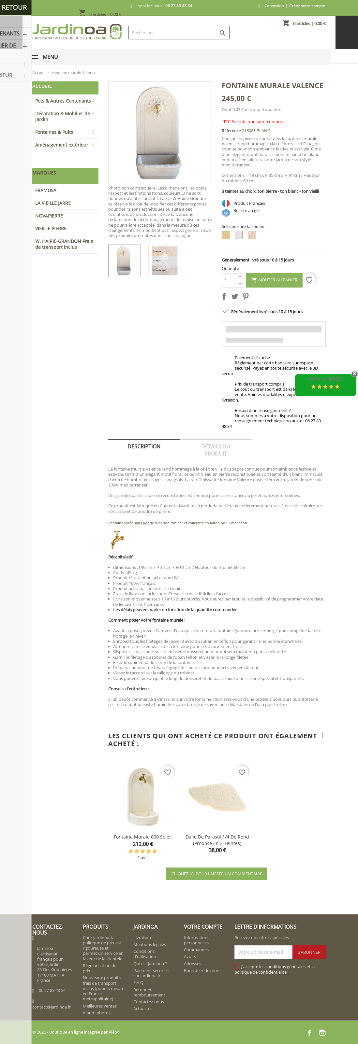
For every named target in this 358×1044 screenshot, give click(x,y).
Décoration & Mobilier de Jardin (62, 116)
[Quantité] (229, 280)
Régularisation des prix (100, 968)
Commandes (196, 949)
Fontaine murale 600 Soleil (143, 837)
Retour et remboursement (149, 992)
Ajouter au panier (274, 280)
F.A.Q (138, 982)
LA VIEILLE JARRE (53, 203)
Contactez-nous (148, 1002)
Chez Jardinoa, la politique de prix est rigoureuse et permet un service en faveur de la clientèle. (103, 948)
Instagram (322, 1032)
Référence (231, 130)
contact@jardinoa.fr (51, 1007)
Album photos (97, 1013)
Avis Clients (326, 379)
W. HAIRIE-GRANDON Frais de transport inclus (64, 244)
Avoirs (190, 956)
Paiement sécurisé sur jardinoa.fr (151, 973)
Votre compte (203, 926)
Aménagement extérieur (61, 145)
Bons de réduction (201, 970)
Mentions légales (149, 944)
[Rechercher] (179, 32)
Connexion (274, 5)
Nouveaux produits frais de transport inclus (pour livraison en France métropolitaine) (103, 988)
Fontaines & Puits (54, 132)
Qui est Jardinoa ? (150, 963)
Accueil (42, 86)
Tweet (236, 297)
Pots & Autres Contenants (63, 101)
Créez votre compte (307, 5)
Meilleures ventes (100, 1006)
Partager (225, 297)
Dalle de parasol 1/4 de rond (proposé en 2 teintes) (217, 840)
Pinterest (246, 297)
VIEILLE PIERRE (51, 228)
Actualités (142, 1008)
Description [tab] (143, 446)
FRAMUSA (45, 190)
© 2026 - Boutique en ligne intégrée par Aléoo (76, 1032)
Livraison (142, 937)
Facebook (309, 1032)
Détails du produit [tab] (215, 450)
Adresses (192, 963)
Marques (44, 172)
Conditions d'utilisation (144, 953)
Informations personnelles (196, 940)
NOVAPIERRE (49, 216)
